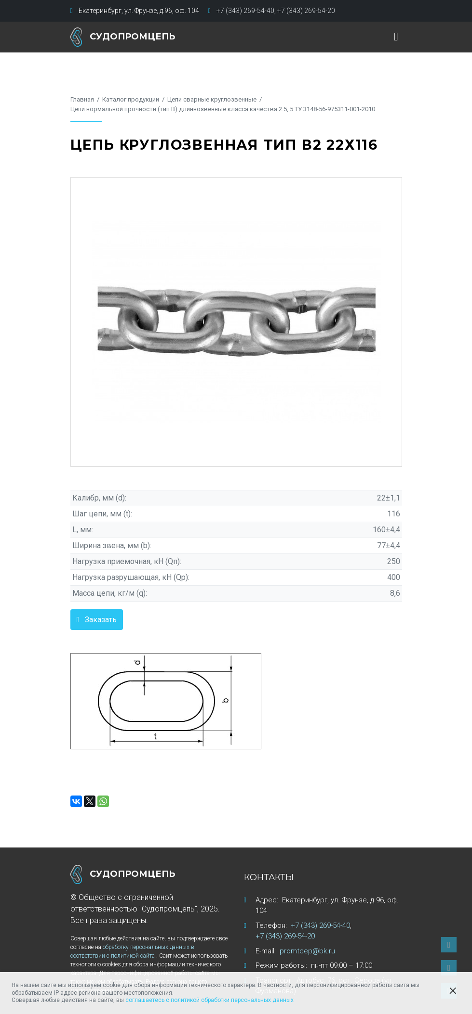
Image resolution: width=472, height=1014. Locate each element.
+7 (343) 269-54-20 (306, 10)
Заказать (101, 619)
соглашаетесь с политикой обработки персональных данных (209, 1000)
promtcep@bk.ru (307, 951)
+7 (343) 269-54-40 (245, 10)
